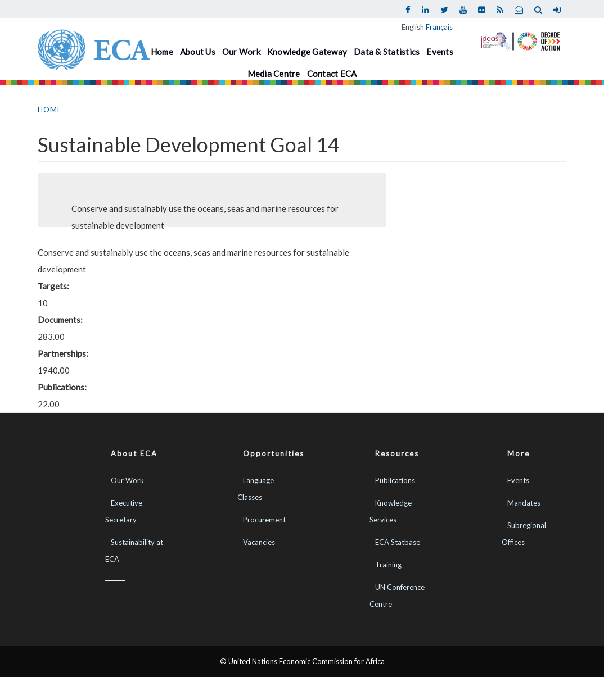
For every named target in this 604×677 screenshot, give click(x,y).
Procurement (264, 519)
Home (162, 52)
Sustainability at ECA (134, 551)
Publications (395, 480)
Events (439, 52)
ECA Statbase (397, 542)
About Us (197, 52)
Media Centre (273, 74)
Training (388, 564)
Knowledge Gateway (307, 52)
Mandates (523, 502)
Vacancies (259, 542)
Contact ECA (332, 74)
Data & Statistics (387, 52)
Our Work (241, 52)
